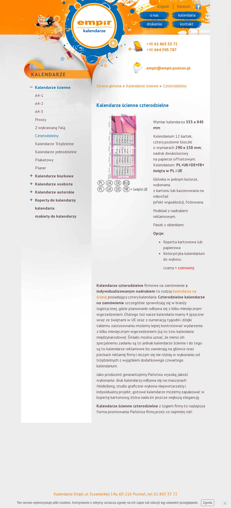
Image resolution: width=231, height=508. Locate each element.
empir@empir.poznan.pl (168, 67)
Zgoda (207, 502)
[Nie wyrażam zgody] (224, 503)
